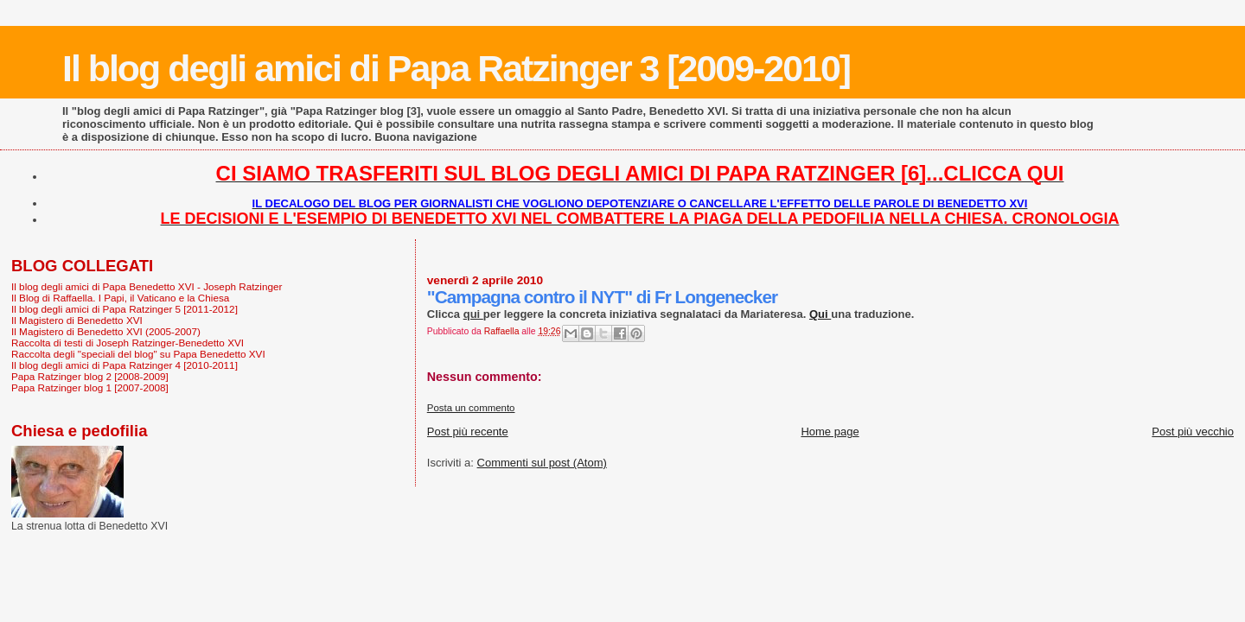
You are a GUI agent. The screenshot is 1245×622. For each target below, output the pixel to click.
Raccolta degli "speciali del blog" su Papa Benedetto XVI (138, 353)
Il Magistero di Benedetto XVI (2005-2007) (106, 331)
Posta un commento (471, 408)
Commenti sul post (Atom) (542, 462)
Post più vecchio (1193, 431)
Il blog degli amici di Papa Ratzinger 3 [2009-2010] (456, 68)
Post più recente (467, 431)
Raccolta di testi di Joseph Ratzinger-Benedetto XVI (127, 342)
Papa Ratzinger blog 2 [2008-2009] (90, 376)
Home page (830, 431)
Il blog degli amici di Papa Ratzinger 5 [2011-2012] (124, 308)
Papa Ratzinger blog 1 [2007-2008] (90, 387)
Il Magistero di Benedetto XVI (77, 320)
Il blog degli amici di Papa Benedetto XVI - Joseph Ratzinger (146, 286)
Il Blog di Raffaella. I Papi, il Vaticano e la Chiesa (120, 297)
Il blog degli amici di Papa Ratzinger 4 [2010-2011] (124, 365)
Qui (820, 314)
